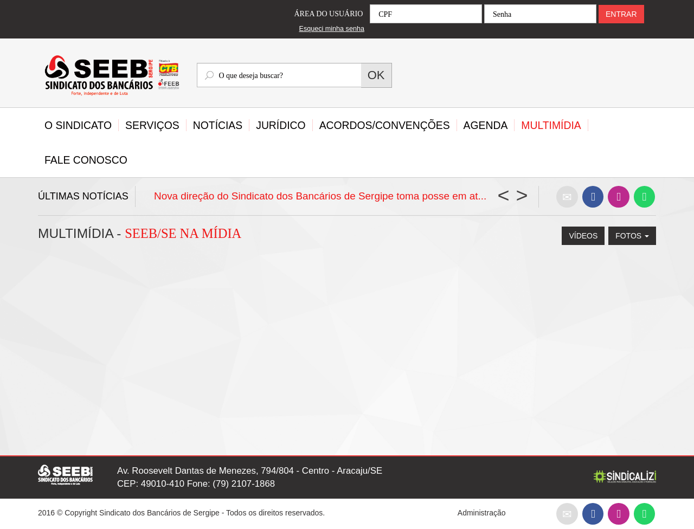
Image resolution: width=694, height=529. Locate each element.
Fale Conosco (85, 160)
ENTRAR (621, 14)
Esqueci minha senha (331, 29)
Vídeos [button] (583, 235)
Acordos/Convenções (384, 125)
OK (376, 75)
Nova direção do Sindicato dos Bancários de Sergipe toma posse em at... (320, 196)
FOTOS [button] (632, 235)
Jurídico (280, 125)
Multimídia (551, 125)
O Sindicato (78, 125)
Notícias (217, 125)
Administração (482, 512)
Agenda (486, 125)
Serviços (152, 125)
